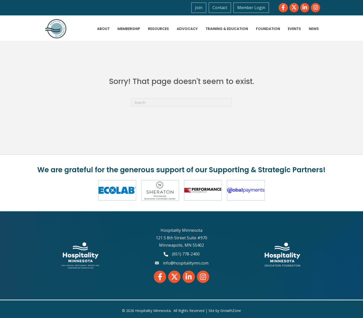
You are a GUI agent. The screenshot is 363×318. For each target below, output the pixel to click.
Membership (128, 28)
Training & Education (226, 28)
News (314, 28)
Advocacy (187, 28)
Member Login (251, 7)
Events (294, 28)
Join (198, 7)
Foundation (268, 28)
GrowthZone (230, 310)
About (103, 28)
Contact (220, 7)
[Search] (181, 102)
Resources (158, 28)
